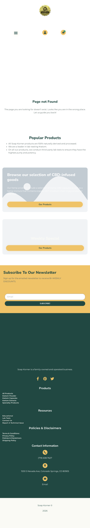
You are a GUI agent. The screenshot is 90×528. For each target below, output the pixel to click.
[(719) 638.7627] (45, 452)
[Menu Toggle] (16, 33)
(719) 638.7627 (45, 458)
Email (45, 484)
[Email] (45, 478)
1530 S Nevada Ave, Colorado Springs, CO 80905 (45, 471)
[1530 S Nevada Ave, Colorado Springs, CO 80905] (45, 465)
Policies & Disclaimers (45, 428)
